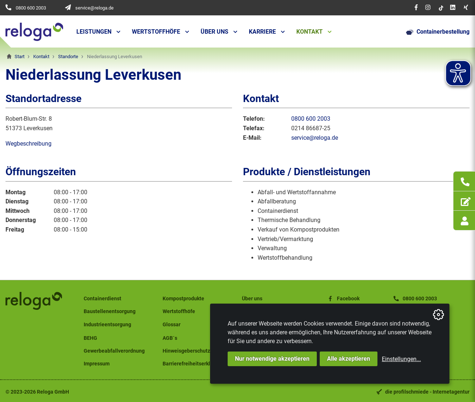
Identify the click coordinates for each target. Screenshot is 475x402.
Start (19, 56)
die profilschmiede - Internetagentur (427, 392)
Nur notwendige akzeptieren (272, 358)
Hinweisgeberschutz (186, 351)
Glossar (171, 325)
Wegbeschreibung (28, 143)
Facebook (343, 299)
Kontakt (309, 31)
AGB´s (170, 338)
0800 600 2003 (31, 8)
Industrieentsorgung (107, 325)
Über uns (214, 31)
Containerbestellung (438, 32)
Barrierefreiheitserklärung (193, 364)
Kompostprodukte (183, 299)
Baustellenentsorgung (110, 311)
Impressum (97, 364)
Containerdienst (102, 299)
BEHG (90, 338)
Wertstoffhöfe (156, 31)
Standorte (68, 56)
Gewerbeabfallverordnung (114, 351)
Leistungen (93, 31)
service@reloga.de (94, 8)
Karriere (262, 31)
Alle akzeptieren (348, 358)
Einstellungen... (401, 359)
